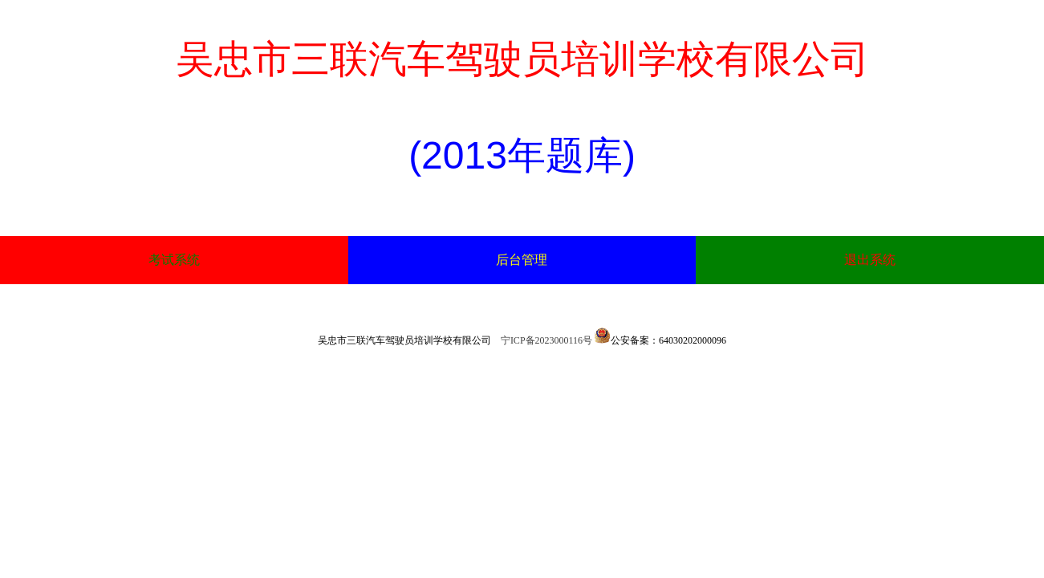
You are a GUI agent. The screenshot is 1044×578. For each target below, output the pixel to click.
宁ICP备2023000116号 (546, 340)
